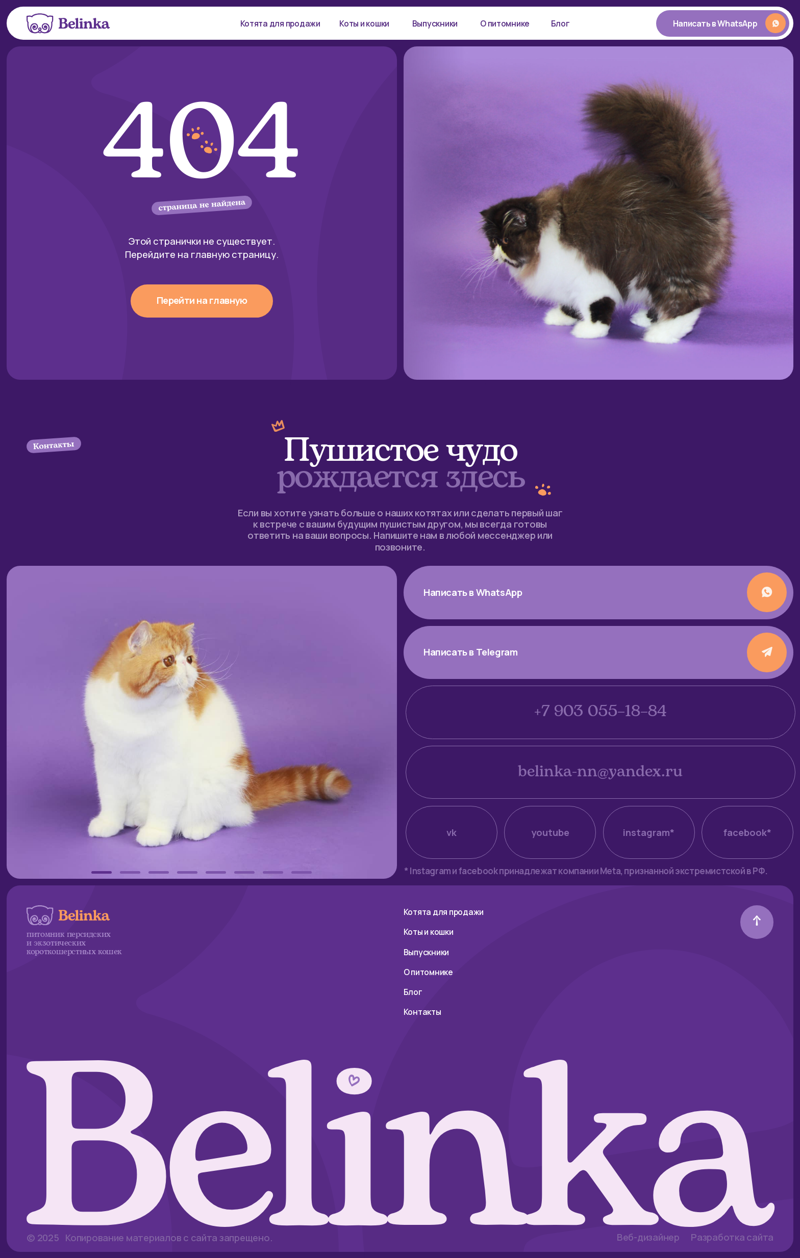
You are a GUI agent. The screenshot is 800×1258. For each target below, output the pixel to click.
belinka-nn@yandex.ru (600, 772)
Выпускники (435, 23)
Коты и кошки (364, 23)
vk (451, 832)
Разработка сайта (732, 1237)
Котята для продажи (280, 23)
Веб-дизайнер (648, 1237)
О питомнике (505, 23)
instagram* (648, 832)
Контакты (422, 1011)
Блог (560, 23)
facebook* (747, 832)
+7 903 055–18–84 (600, 712)
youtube (550, 832)
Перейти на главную (202, 300)
